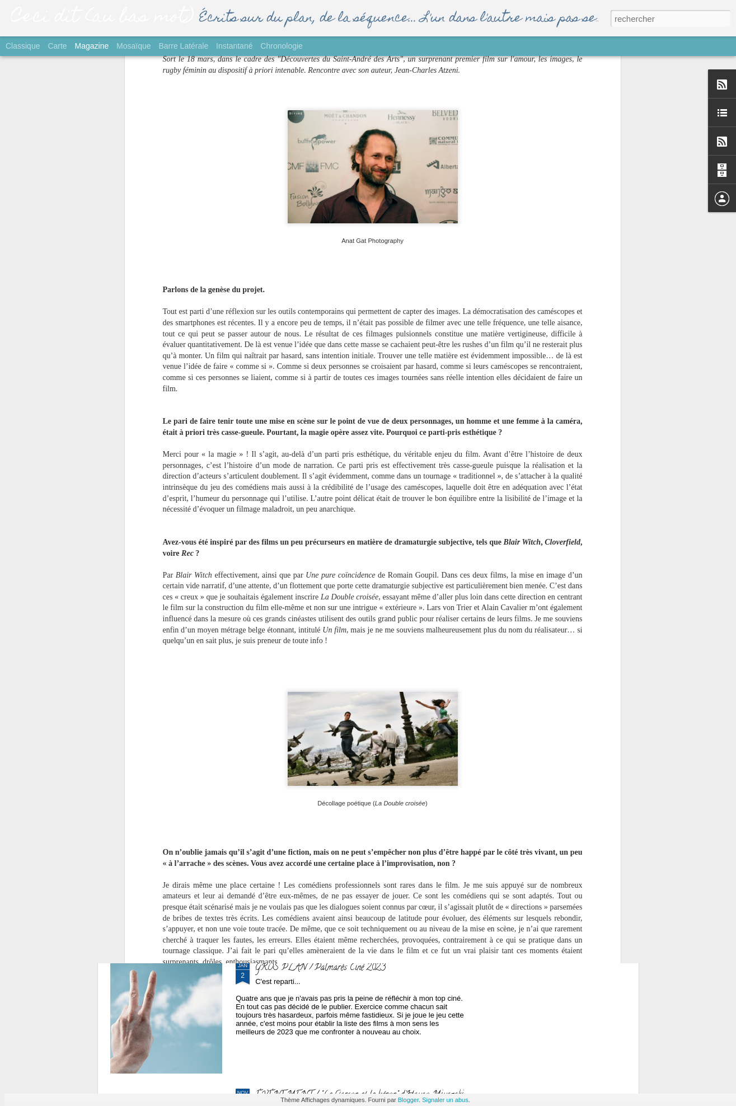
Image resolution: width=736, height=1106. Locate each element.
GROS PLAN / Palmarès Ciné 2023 (320, 968)
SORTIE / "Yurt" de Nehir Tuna (312, 714)
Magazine (92, 45)
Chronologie (281, 45)
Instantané (234, 45)
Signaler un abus (445, 1099)
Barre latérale (183, 45)
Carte (57, 45)
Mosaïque (133, 45)
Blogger (408, 1099)
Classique (23, 45)
